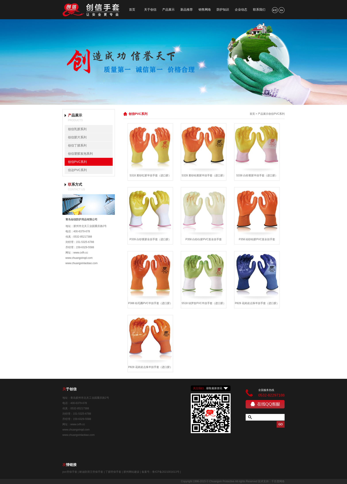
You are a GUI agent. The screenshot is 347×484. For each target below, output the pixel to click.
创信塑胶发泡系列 (80, 153)
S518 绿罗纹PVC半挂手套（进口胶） (203, 303)
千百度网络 (278, 481)
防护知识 (223, 9)
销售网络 (205, 9)
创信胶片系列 (77, 137)
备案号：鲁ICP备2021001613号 (160, 471)
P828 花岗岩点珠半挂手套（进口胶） (257, 303)
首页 (132, 9)
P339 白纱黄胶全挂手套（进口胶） (150, 239)
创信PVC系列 (77, 162)
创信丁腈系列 (77, 145)
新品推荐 (186, 9)
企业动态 (241, 9)
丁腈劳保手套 (113, 471)
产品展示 (168, 9)
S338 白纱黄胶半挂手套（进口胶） (257, 175)
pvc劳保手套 (69, 471)
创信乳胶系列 (77, 129)
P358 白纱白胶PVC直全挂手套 (203, 239)
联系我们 (259, 9)
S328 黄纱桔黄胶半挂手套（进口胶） (203, 175)
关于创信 (150, 9)
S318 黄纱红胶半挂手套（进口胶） (150, 175)
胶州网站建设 (131, 471)
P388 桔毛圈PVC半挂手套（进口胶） (150, 303)
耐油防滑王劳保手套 (91, 471)
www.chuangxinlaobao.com (82, 263)
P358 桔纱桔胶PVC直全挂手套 (257, 239)
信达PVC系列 (77, 170)
